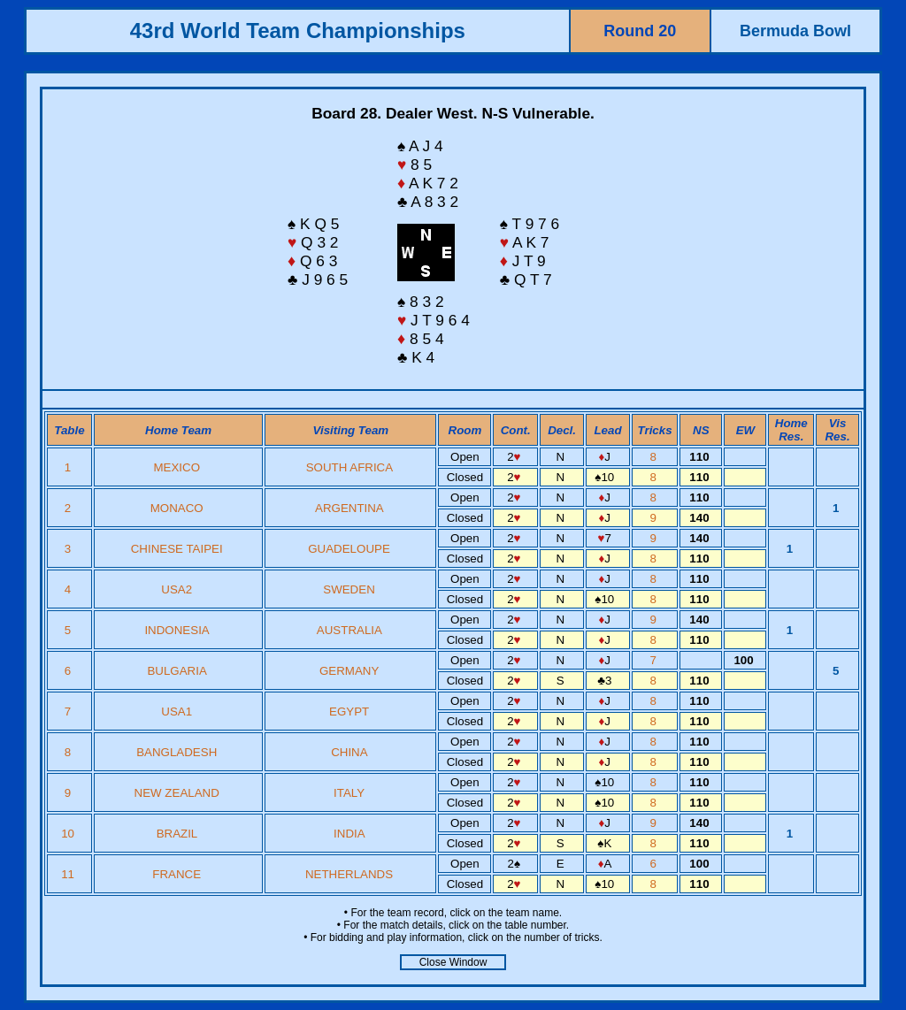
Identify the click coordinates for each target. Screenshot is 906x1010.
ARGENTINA (349, 508)
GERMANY (349, 670)
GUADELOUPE (349, 548)
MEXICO (176, 467)
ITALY (349, 793)
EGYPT (349, 711)
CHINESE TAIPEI (177, 548)
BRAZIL (177, 833)
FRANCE (176, 874)
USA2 (176, 589)
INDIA (349, 833)
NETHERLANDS (349, 874)
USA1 (176, 711)
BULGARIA (176, 670)
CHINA (349, 752)
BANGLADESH (176, 752)
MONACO (176, 508)
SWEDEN (349, 589)
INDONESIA (176, 630)
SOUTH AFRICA (349, 467)
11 (69, 874)
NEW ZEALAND (176, 793)
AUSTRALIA (349, 630)
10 (69, 833)
